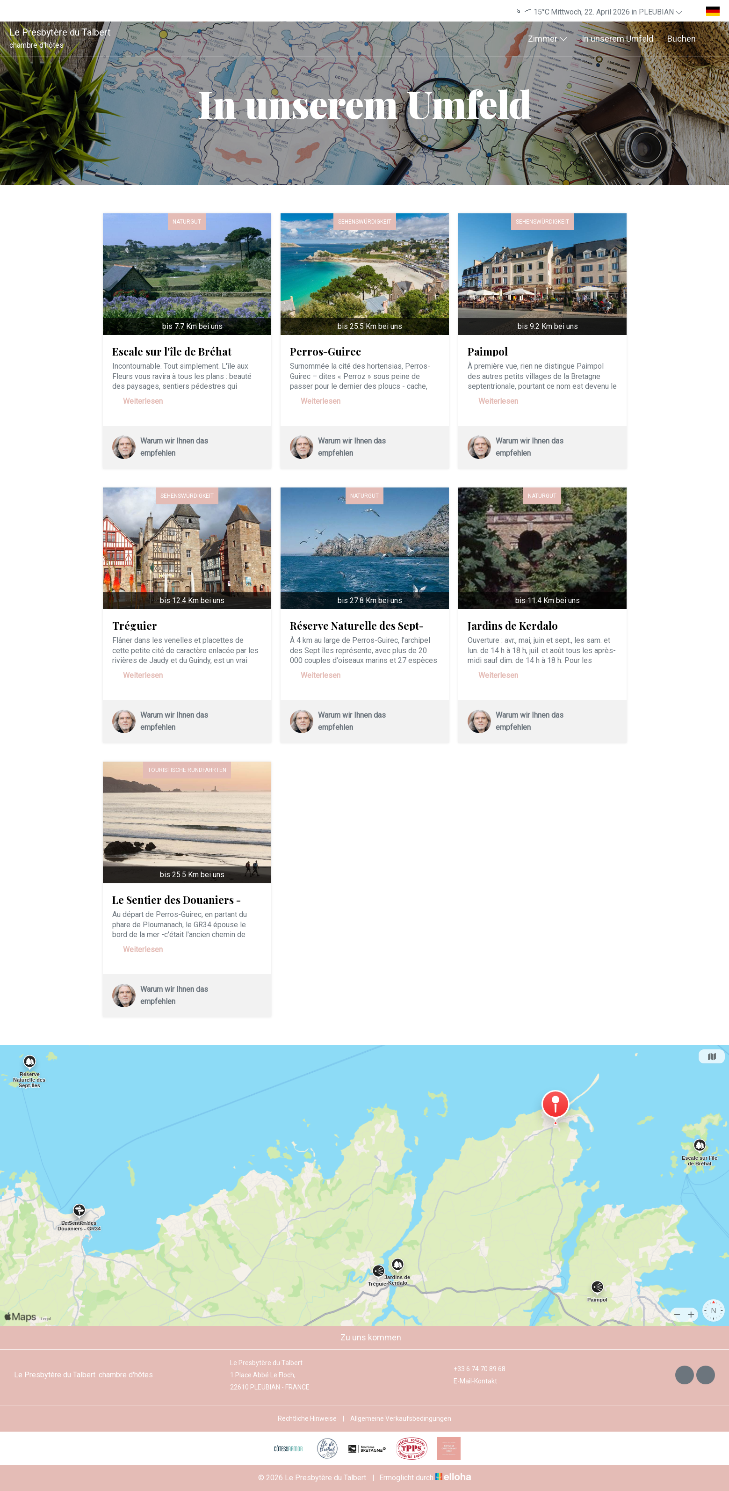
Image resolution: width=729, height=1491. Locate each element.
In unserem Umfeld (617, 39)
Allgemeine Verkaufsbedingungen (400, 1418)
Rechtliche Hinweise (307, 1418)
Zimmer (548, 39)
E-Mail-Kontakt (470, 1381)
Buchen (681, 39)
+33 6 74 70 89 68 (474, 1369)
